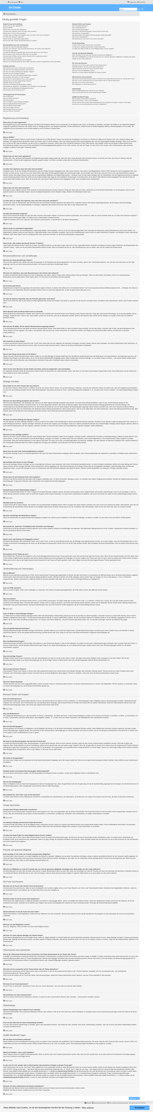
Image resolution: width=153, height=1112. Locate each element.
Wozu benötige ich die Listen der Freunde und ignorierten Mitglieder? (92, 55)
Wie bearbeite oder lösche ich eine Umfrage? (16, 77)
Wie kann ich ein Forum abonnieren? (83, 82)
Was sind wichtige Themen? (11, 107)
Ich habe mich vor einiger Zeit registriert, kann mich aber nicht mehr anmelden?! (26, 35)
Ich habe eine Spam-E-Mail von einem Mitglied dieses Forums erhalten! (93, 48)
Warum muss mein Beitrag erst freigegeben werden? (18, 88)
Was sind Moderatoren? (79, 27)
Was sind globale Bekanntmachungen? (14, 103)
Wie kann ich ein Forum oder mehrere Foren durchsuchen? (89, 65)
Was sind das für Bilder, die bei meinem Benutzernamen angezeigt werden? (25, 56)
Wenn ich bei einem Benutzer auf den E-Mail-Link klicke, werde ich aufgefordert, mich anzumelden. (32, 61)
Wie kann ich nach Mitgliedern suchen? (83, 70)
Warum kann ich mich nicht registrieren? (15, 29)
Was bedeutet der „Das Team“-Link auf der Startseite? (88, 38)
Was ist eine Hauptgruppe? (80, 37)
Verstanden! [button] (140, 1108)
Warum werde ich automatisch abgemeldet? (16, 38)
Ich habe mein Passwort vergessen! (13, 37)
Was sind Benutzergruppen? (80, 29)
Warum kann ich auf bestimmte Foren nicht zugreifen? (19, 79)
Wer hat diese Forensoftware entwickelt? (84, 98)
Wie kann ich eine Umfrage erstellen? (14, 73)
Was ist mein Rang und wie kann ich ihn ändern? (17, 60)
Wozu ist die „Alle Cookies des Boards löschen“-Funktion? (20, 40)
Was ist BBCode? (8, 96)
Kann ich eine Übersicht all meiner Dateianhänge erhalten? (89, 92)
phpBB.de (130, 316)
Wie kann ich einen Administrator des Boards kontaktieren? (89, 104)
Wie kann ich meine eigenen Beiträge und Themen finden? (89, 72)
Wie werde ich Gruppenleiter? (81, 33)
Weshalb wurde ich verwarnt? (11, 82)
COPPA (107, 171)
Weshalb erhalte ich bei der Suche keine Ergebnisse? (87, 67)
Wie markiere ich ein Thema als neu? (14, 90)
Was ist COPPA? (8, 27)
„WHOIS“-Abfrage (12, 1069)
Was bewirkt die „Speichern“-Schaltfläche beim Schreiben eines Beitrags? (24, 86)
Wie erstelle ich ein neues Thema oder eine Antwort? (18, 68)
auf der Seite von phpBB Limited (59, 1043)
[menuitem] (20, 2)
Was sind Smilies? (8, 100)
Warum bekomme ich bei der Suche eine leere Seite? (87, 68)
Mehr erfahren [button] (88, 1108)
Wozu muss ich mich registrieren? (13, 26)
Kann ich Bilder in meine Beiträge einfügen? (16, 102)
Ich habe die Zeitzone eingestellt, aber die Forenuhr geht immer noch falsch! (25, 52)
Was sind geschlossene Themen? (13, 109)
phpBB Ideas (94, 1054)
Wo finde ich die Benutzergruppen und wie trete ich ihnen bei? (90, 31)
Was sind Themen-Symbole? (11, 111)
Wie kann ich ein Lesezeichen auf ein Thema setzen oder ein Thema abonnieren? (96, 80)
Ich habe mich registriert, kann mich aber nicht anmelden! (20, 31)
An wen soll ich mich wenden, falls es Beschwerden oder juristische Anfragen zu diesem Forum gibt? (101, 102)
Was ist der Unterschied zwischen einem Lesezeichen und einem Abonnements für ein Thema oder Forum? (103, 78)
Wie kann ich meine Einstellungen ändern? (15, 47)
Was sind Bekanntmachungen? (12, 105)
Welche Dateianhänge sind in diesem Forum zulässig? (88, 90)
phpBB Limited (115, 316)
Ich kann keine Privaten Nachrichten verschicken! (86, 45)
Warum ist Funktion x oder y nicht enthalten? (85, 100)
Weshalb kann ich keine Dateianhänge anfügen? (17, 81)
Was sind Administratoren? (80, 26)
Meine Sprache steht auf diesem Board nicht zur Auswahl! (20, 54)
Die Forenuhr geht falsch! (10, 50)
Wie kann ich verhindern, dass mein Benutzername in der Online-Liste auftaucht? (27, 48)
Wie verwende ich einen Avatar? (12, 58)
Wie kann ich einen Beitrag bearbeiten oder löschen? (18, 69)
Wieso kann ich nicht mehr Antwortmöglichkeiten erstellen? (20, 75)
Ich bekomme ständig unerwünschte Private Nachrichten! (88, 47)
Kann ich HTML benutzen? (11, 98)
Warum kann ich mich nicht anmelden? (14, 33)
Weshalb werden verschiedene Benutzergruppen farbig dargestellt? (91, 35)
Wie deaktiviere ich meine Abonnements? (84, 84)
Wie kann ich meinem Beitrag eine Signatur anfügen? (18, 71)
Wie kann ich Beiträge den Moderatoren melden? (17, 84)
